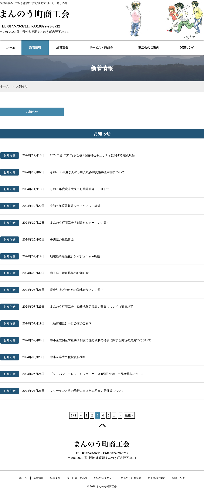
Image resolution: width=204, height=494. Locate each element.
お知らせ (32, 111)
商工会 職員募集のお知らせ (69, 273)
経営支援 (62, 47)
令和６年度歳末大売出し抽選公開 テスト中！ (81, 189)
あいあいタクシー (104, 478)
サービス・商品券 (101, 47)
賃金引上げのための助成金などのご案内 (76, 289)
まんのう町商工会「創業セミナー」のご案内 (79, 222)
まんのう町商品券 (131, 478)
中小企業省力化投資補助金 (68, 357)
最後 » (129, 415)
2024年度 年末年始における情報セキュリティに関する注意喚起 (92, 155)
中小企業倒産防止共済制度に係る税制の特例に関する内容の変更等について (100, 340)
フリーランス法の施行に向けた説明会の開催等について (87, 390)
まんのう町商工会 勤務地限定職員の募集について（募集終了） (93, 306)
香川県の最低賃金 (62, 239)
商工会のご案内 (148, 47)
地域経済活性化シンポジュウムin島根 (75, 256)
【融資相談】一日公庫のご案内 (71, 323)
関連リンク (187, 47)
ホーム (10, 47)
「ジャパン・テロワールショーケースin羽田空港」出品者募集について (97, 374)
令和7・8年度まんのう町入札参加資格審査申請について (87, 172)
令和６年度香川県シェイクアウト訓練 (75, 205)
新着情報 (35, 47)
